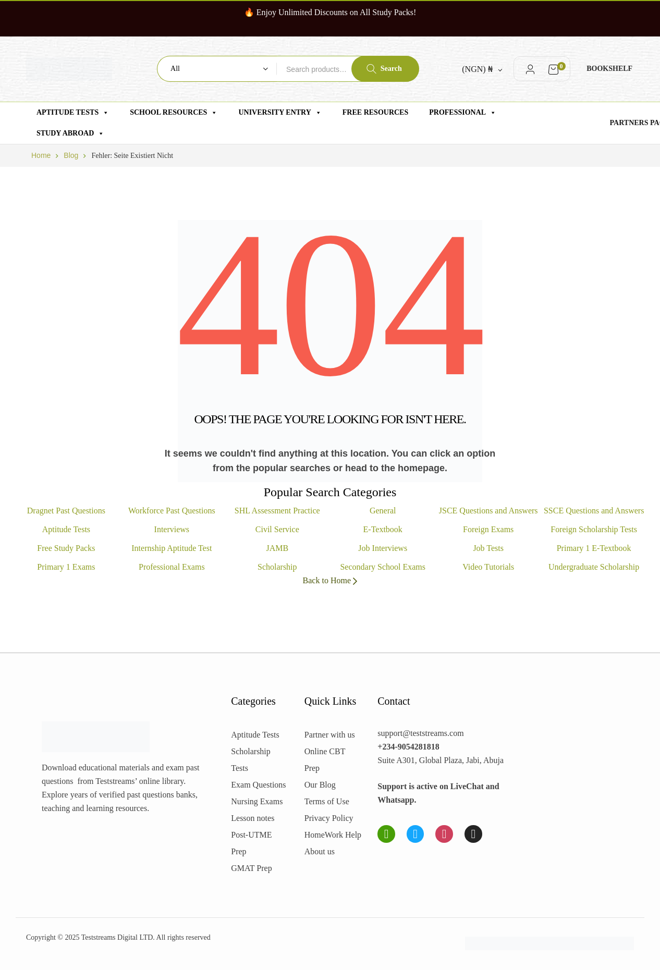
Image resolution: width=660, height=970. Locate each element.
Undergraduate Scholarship (593, 566)
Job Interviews (382, 548)
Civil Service (277, 529)
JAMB (277, 548)
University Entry (279, 112)
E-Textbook (382, 529)
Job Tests (488, 548)
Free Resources (375, 112)
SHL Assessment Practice (277, 510)
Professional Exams (172, 566)
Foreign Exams (488, 529)
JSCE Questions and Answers (488, 510)
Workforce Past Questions (171, 510)
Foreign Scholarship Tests (594, 529)
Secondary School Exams (382, 566)
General (383, 510)
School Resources (173, 112)
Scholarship (277, 566)
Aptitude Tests (72, 112)
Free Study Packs (66, 548)
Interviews (172, 529)
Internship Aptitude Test (171, 548)
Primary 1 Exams (66, 566)
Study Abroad (70, 133)
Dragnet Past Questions (66, 510)
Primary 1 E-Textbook (594, 548)
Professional (462, 112)
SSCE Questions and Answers (594, 510)
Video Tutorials (488, 566)
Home (41, 155)
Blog (71, 155)
